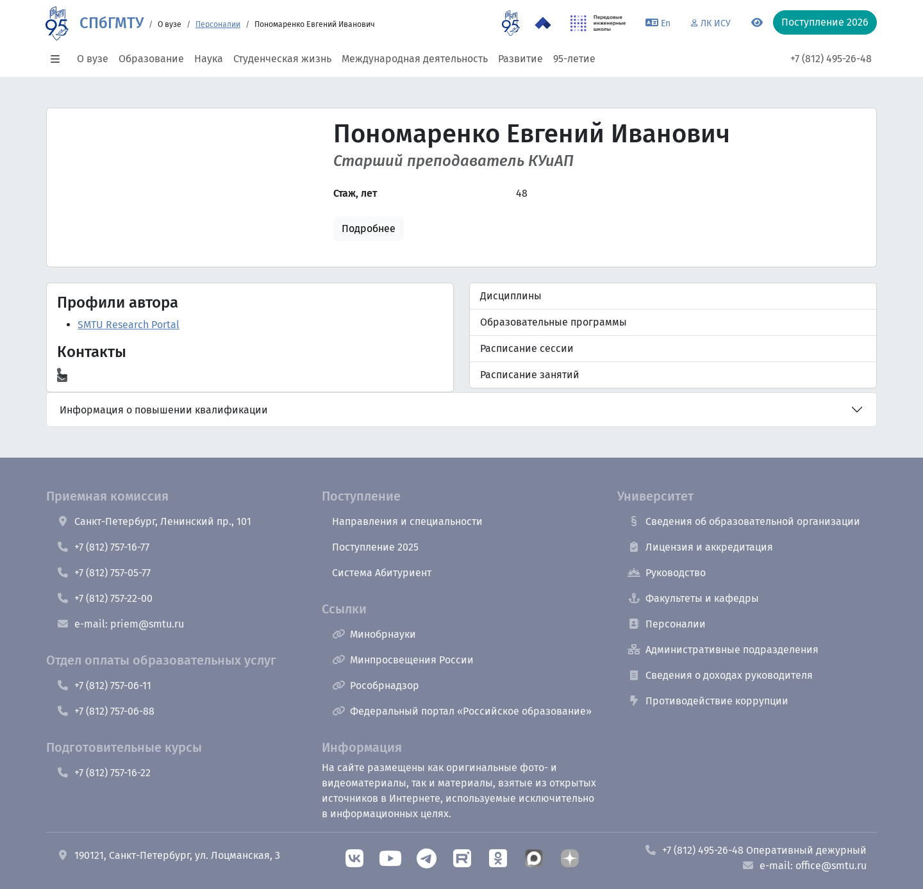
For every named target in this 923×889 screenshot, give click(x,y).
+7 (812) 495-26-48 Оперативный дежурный (755, 850)
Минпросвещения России (403, 660)
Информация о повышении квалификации (164, 410)
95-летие (574, 59)
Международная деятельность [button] (415, 59)
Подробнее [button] (368, 228)
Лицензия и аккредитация (700, 547)
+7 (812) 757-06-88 (105, 711)
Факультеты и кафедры (693, 598)
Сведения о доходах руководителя (720, 675)
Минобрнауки (374, 634)
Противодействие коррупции (708, 701)
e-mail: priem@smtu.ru (120, 624)
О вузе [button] (92, 59)
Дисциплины (511, 296)
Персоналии (217, 24)
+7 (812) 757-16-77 (102, 547)
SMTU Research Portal (128, 325)
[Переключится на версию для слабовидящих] (757, 23)
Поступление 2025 (375, 547)
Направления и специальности (407, 521)
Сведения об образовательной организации (744, 521)
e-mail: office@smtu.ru (804, 866)
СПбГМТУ (111, 23)
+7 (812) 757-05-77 (103, 573)
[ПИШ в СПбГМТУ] (598, 23)
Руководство (667, 573)
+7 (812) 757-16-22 (103, 773)
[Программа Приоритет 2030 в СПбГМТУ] (543, 23)
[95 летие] (510, 23)
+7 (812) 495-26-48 (831, 59)
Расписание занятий (529, 375)
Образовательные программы (553, 322)
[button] (59, 59)
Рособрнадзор (375, 685)
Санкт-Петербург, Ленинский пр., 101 (153, 521)
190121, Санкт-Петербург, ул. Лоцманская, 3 (168, 855)
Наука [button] (208, 59)
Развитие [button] (520, 59)
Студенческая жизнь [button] (282, 59)
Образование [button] (151, 59)
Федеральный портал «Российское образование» (462, 711)
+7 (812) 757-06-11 (103, 685)
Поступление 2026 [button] (825, 22)
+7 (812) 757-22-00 (104, 598)
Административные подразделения (723, 650)
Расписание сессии (527, 348)
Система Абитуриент (381, 573)
